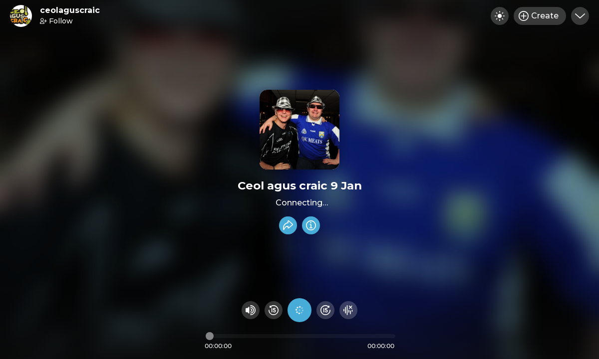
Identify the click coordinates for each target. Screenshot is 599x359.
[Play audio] (299, 310)
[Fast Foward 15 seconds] (325, 310)
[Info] (311, 225)
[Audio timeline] (300, 336)
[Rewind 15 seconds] (274, 310)
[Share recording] (288, 225)
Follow (56, 20)
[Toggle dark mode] (500, 16)
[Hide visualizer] (348, 310)
